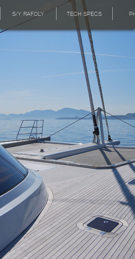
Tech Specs (84, 14)
